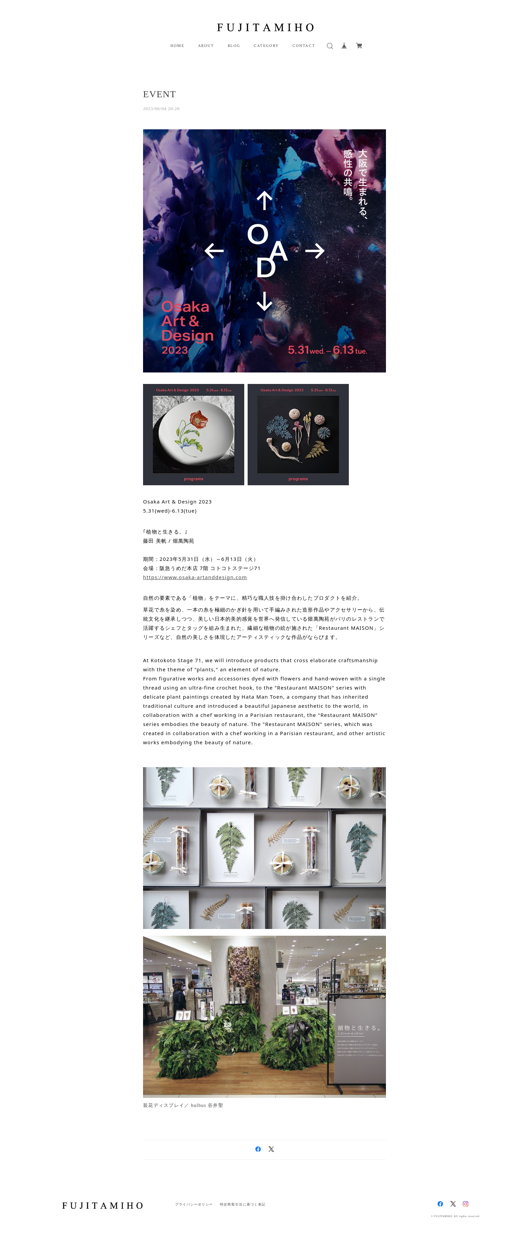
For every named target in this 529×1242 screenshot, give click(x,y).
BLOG (234, 45)
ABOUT (206, 45)
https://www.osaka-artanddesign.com (195, 577)
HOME (177, 45)
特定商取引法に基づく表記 (243, 1204)
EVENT (159, 94)
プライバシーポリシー (194, 1204)
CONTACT (304, 45)
